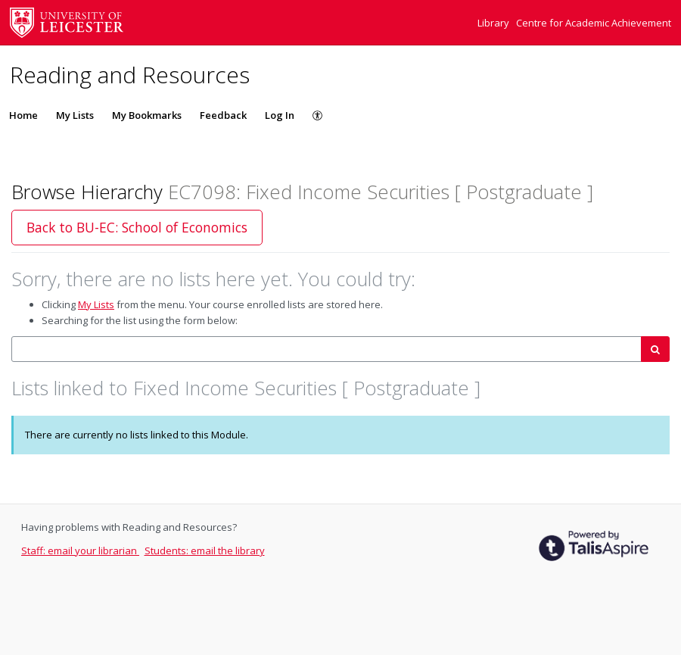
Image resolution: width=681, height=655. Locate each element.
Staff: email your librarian (80, 550)
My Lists (75, 115)
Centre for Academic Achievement (593, 23)
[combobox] (326, 349)
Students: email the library (205, 550)
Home (23, 115)
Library (494, 23)
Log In (279, 115)
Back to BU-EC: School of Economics (136, 227)
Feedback (223, 115)
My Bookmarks (147, 115)
